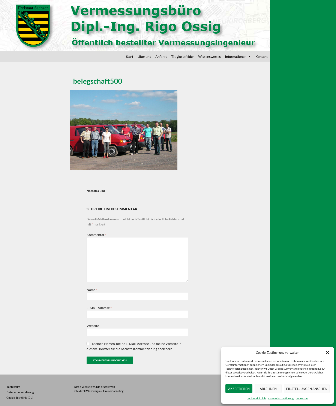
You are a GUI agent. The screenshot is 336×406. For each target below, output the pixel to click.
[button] (327, 352)
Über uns (144, 56)
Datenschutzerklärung (281, 398)
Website (93, 326)
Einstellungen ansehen (306, 389)
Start (129, 56)
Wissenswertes (209, 56)
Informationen (238, 56)
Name (92, 290)
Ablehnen (268, 389)
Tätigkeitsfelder (182, 56)
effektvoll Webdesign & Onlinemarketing (99, 391)
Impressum (302, 398)
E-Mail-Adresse (99, 308)
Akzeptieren (239, 389)
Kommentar (96, 235)
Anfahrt (161, 56)
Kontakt (261, 56)
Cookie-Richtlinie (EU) (19, 397)
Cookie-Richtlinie (256, 398)
